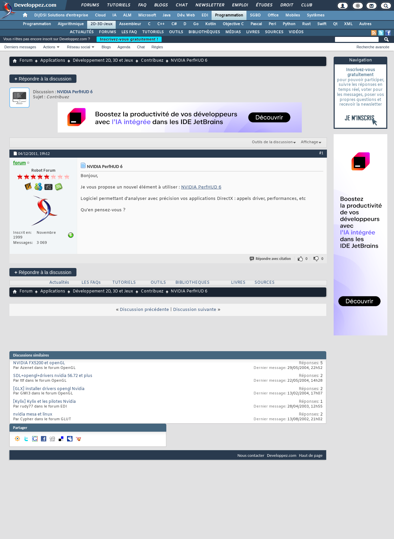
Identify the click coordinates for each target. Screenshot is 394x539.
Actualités (59, 282)
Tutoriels (118, 5)
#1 (321, 153)
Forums (89, 5)
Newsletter (209, 5)
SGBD (255, 15)
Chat (181, 5)
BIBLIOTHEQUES (192, 282)
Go (196, 24)
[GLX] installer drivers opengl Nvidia (49, 389)
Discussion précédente (144, 310)
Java (166, 15)
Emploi (239, 5)
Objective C (233, 24)
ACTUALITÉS (82, 32)
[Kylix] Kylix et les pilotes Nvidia (44, 402)
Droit (286, 5)
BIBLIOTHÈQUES (204, 32)
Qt (335, 24)
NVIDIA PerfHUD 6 (75, 92)
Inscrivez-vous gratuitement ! (129, 39)
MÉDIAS (233, 32)
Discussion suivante (194, 310)
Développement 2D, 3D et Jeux (103, 60)
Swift (321, 24)
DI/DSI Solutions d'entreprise (61, 15)
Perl (272, 24)
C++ (161, 24)
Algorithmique (71, 24)
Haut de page (311, 455)
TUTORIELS (153, 32)
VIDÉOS (296, 32)
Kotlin (210, 24)
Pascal (256, 24)
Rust (306, 24)
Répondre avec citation (270, 259)
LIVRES (253, 32)
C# (174, 24)
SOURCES (274, 32)
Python (289, 24)
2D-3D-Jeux (101, 24)
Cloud (100, 15)
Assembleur (130, 24)
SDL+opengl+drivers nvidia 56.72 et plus (52, 376)
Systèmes (316, 15)
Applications (52, 60)
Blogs (160, 5)
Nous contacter (250, 455)
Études (264, 5)
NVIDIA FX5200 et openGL (39, 363)
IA (114, 15)
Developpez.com (281, 455)
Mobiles (292, 15)
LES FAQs (91, 282)
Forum (26, 60)
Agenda (123, 47)
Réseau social (78, 47)
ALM (127, 15)
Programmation (229, 15)
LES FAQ (129, 32)
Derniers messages (20, 47)
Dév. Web (186, 15)
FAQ (142, 5)
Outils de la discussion (272, 142)
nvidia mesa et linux (32, 414)
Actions (49, 47)
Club (306, 5)
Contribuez (152, 60)
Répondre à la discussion (42, 79)
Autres (365, 24)
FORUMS (107, 32)
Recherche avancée (372, 47)
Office (273, 15)
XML (348, 24)
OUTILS (176, 32)
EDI (205, 15)
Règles (157, 47)
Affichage (309, 142)
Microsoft (147, 15)
